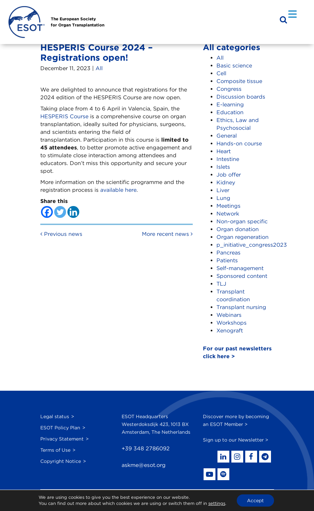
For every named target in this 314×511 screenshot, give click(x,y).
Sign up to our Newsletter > (235, 440)
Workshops (231, 323)
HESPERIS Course (64, 116)
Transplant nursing (241, 307)
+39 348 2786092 (146, 448)
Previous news (61, 234)
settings (216, 503)
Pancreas (228, 252)
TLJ (221, 284)
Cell (221, 73)
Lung (223, 198)
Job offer (228, 174)
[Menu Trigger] (292, 14)
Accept (255, 500)
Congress (229, 89)
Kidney (225, 182)
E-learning (230, 104)
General (226, 135)
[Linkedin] (73, 212)
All (99, 68)
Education (230, 112)
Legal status (54, 416)
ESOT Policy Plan (60, 427)
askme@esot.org (144, 465)
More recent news (167, 234)
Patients (227, 260)
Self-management (240, 268)
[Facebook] (47, 212)
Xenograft (229, 330)
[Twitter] (60, 212)
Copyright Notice (60, 461)
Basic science (234, 65)
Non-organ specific (242, 221)
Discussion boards (240, 97)
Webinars (229, 315)
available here (118, 190)
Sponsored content (241, 276)
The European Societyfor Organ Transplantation (77, 21)
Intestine (227, 159)
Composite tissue (239, 81)
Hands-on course (239, 143)
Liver (222, 190)
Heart (223, 151)
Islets (223, 167)
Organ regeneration (242, 237)
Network (227, 213)
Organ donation (237, 229)
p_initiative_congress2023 (251, 245)
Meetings (228, 206)
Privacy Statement (62, 439)
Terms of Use (55, 450)
